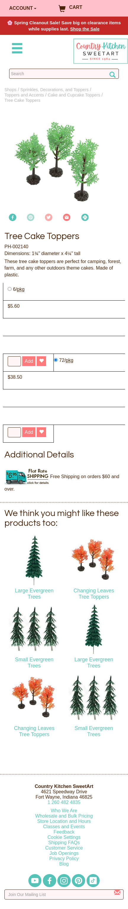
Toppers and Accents (24, 95)
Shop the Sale (84, 28)
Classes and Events (64, 826)
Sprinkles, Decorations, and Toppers (54, 89)
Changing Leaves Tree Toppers (94, 594)
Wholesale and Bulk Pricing (64, 815)
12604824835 (64, 802)
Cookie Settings (63, 837)
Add (29, 432)
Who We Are (64, 810)
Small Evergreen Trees (34, 663)
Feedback (64, 831)
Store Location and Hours (64, 821)
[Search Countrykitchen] (64, 74)
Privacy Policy (64, 858)
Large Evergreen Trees (34, 594)
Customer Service (64, 847)
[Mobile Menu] (16, 49)
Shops (10, 89)
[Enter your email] (64, 894)
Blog (64, 863)
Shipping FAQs (64, 842)
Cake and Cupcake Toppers (74, 95)
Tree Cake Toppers (22, 100)
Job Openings (64, 853)
